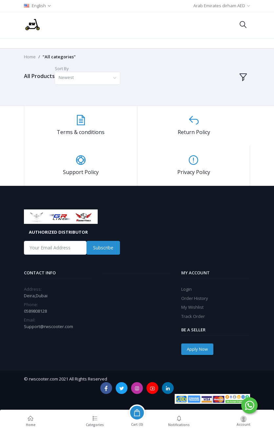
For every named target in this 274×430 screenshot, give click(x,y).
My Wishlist (192, 307)
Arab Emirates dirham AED (219, 6)
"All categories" (59, 57)
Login (186, 289)
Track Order (193, 316)
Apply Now (197, 349)
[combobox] (87, 78)
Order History (194, 298)
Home (30, 57)
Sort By (62, 68)
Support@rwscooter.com (48, 326)
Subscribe (103, 247)
